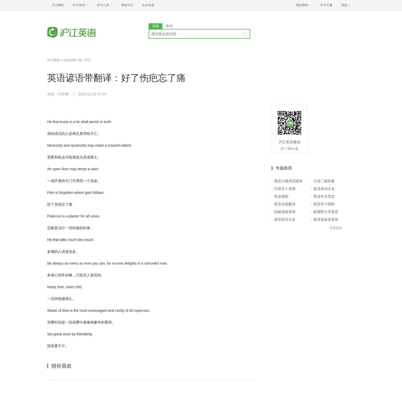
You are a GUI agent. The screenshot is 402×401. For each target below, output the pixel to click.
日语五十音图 (285, 189)
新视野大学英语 (325, 212)
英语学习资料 (324, 204)
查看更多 (336, 228)
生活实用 (69, 60)
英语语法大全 (285, 219)
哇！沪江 (85, 60)
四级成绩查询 (285, 212)
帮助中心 (127, 5)
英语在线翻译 (285, 204)
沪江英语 (53, 60)
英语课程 (281, 196)
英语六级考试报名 (288, 181)
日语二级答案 (324, 181)
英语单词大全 (324, 189)
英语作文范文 (324, 196)
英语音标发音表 (325, 219)
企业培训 (148, 5)
